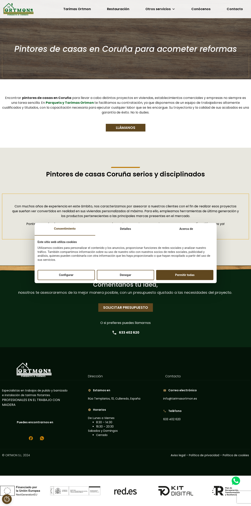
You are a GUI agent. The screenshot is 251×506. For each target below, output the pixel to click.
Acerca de (186, 229)
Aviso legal (178, 455)
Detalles (125, 229)
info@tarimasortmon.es (180, 399)
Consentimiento (65, 229)
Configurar (66, 275)
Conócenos (201, 9)
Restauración (118, 9)
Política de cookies (236, 455)
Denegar (125, 275)
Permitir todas (185, 275)
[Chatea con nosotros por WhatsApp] (41, 438)
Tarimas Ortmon (77, 9)
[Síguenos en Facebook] (30, 438)
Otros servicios (160, 9)
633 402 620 (125, 332)
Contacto (235, 9)
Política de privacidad (204, 455)
